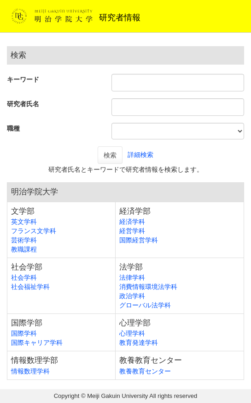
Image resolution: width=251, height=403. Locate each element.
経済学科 (132, 221)
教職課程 (24, 249)
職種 (13, 128)
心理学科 (132, 333)
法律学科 (132, 277)
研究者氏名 (23, 104)
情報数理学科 (30, 371)
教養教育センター (145, 371)
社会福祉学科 (30, 286)
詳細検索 (140, 154)
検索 (110, 155)
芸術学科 (24, 240)
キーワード (23, 79)
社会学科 (24, 277)
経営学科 (132, 231)
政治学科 (132, 296)
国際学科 (24, 333)
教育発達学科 (138, 342)
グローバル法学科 (145, 305)
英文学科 (24, 221)
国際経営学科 (138, 240)
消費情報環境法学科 (148, 286)
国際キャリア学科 (37, 342)
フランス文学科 (33, 231)
